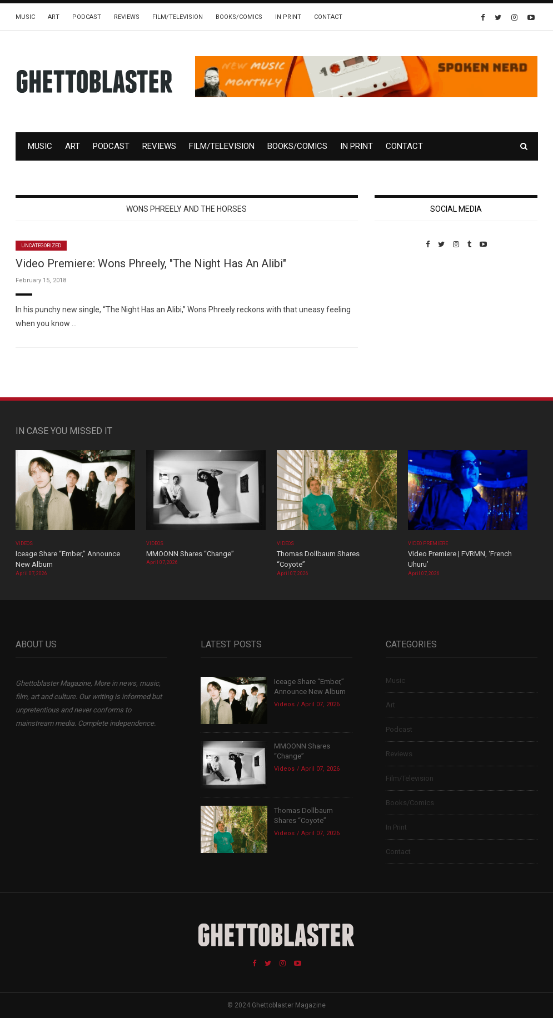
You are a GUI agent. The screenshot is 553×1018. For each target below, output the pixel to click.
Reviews (127, 17)
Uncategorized (41, 245)
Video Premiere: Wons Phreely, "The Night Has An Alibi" (151, 263)
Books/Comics (239, 17)
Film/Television (177, 17)
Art (53, 17)
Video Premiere (428, 543)
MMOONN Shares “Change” (190, 554)
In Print (288, 17)
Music (25, 17)
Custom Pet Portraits (407, 325)
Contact (328, 17)
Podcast (86, 17)
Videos (24, 543)
